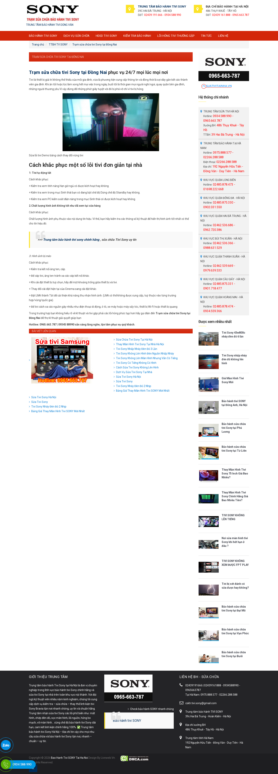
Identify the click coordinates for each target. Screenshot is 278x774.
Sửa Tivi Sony (124, 381)
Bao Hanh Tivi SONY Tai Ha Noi (69, 757)
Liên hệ (223, 36)
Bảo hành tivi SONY (127, 721)
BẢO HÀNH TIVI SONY (43, 36)
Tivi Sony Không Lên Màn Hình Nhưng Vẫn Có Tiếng (147, 358)
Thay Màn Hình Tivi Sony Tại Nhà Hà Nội (140, 344)
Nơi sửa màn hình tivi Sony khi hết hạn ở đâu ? (235, 542)
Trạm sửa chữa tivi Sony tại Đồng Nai (68, 72)
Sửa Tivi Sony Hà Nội (128, 376)
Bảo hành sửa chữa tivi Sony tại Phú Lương (234, 427)
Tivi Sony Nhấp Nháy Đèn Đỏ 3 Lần (136, 348)
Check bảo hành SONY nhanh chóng (152, 709)
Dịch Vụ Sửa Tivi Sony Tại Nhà (134, 372)
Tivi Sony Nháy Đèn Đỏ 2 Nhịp (133, 386)
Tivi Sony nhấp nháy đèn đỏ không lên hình (234, 359)
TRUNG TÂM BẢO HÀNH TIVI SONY (162, 6)
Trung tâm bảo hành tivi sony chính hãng (71, 239)
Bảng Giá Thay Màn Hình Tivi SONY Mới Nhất (143, 390)
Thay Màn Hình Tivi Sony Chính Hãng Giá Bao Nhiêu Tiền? (235, 496)
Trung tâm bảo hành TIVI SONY (204, 711)
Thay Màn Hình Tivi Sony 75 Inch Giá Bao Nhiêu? (235, 473)
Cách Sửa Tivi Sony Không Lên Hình (137, 367)
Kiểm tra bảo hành (137, 36)
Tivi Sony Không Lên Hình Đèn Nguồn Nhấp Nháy (145, 353)
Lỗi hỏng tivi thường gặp (176, 36)
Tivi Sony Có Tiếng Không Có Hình (136, 362)
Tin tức (206, 36)
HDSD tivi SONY (106, 36)
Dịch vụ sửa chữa (76, 36)
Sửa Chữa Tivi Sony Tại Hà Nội (134, 339)
